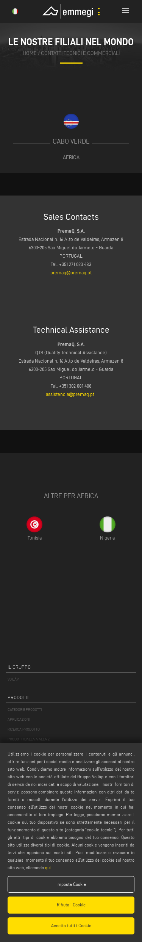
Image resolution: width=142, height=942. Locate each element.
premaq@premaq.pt (71, 272)
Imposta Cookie (71, 884)
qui (48, 867)
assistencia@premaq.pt (70, 394)
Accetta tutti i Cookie (71, 925)
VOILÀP (13, 679)
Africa (71, 157)
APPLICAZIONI (19, 719)
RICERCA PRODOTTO (24, 729)
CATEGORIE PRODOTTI (25, 709)
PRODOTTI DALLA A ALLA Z (29, 739)
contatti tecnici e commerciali (80, 53)
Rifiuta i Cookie (71, 904)
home (30, 53)
